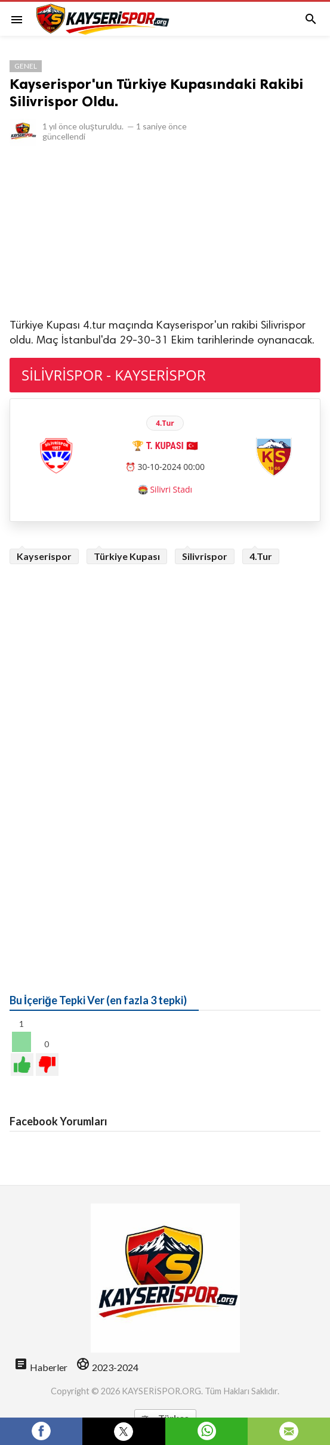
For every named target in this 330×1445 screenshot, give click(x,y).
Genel (25, 65)
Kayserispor (44, 556)
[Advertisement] (165, 230)
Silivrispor (204, 556)
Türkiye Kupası (127, 556)
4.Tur (260, 556)
